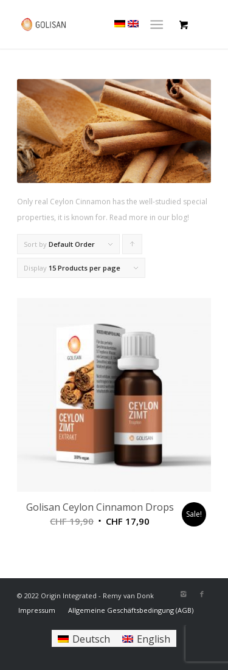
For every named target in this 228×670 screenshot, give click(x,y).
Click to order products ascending (132, 247)
